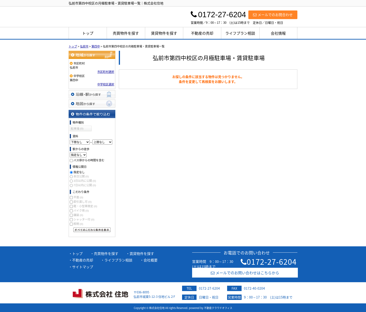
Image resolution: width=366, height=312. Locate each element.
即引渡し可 (83, 202)
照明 (78, 224)
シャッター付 (84, 219)
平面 (78, 197)
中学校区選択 (105, 84)
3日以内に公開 (85, 181)
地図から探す (92, 103)
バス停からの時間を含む (89, 160)
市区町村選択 (105, 72)
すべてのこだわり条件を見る (92, 229)
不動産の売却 (202, 33)
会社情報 (278, 33)
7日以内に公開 (85, 185)
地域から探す (92, 55)
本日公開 (81, 176)
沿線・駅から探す (92, 94)
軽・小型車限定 (85, 206)
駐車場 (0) (77, 128)
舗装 (78, 215)
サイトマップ (82, 266)
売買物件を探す (126, 33)
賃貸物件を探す (164, 33)
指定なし (79, 172)
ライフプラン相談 (240, 33)
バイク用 (81, 210)
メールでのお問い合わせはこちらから (245, 272)
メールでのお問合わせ (273, 14)
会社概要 (151, 260)
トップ (87, 33)
